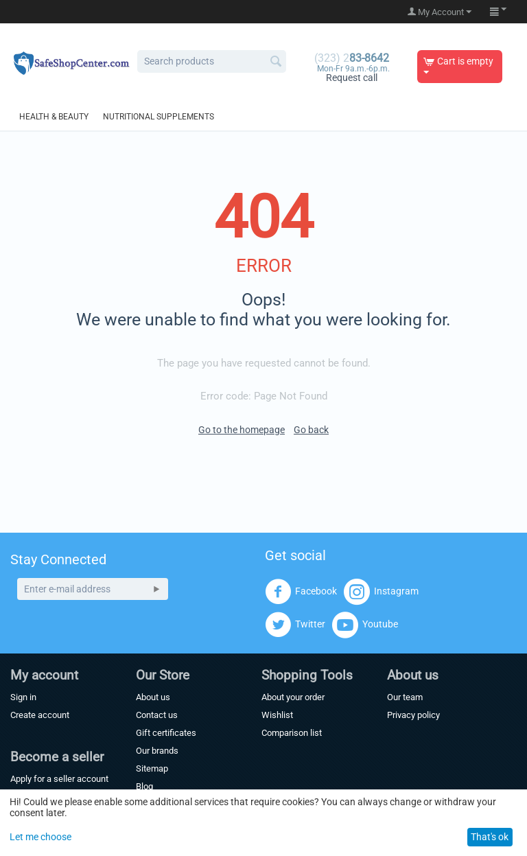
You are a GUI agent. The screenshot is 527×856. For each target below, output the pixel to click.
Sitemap (152, 768)
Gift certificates (166, 733)
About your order (293, 697)
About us (153, 697)
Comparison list (291, 733)
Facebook (301, 592)
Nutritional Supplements (158, 117)
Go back (311, 429)
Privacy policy (413, 715)
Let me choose (40, 836)
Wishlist (277, 715)
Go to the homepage (241, 429)
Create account (39, 715)
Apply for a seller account (59, 779)
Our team (405, 697)
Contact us (157, 715)
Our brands (157, 750)
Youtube (365, 625)
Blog (144, 786)
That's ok (489, 836)
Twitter (295, 625)
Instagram (381, 592)
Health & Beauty (54, 117)
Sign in (23, 697)
